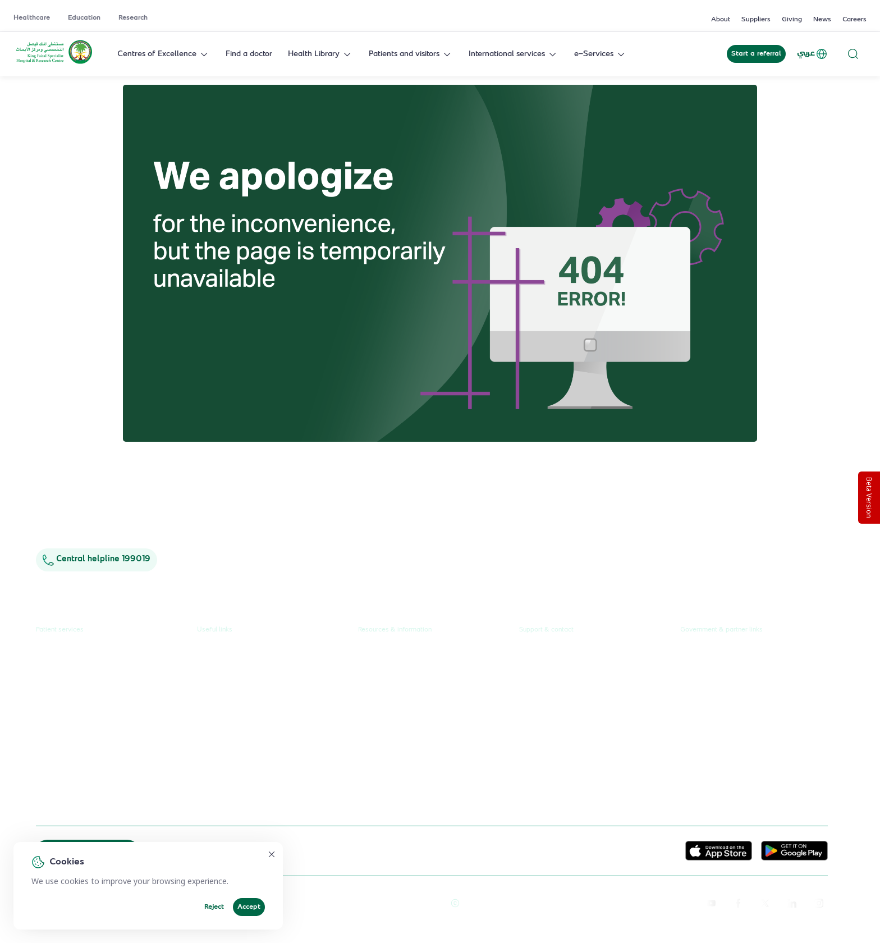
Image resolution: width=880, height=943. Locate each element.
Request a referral (68, 653)
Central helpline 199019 (96, 559)
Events (370, 738)
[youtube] (711, 903)
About (720, 20)
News (822, 20)
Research (133, 18)
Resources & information (395, 629)
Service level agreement (241, 759)
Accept (248, 907)
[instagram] (819, 903)
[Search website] (853, 54)
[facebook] (738, 903)
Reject (214, 907)
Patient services (60, 629)
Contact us (538, 653)
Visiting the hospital (71, 738)
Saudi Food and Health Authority (738, 716)
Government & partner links (721, 629)
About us (374, 653)
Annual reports (384, 696)
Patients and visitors (411, 54)
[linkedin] (792, 903)
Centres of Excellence (163, 54)
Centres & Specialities (75, 696)
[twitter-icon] (765, 903)
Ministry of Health (712, 696)
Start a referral (756, 54)
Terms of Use (418, 902)
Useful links (214, 629)
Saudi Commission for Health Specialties (752, 738)
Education (84, 18)
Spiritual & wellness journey (87, 801)
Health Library (320, 54)
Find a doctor (249, 54)
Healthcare (31, 18)
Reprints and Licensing (348, 902)
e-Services (600, 54)
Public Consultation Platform (731, 674)
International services (513, 54)
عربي (812, 54)
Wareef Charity (708, 759)
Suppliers (756, 20)
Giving (792, 20)
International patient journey (87, 780)
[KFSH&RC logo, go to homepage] (54, 63)
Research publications (397, 716)
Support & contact (546, 629)
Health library (60, 716)
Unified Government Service (731, 653)
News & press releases (398, 674)
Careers (854, 20)
